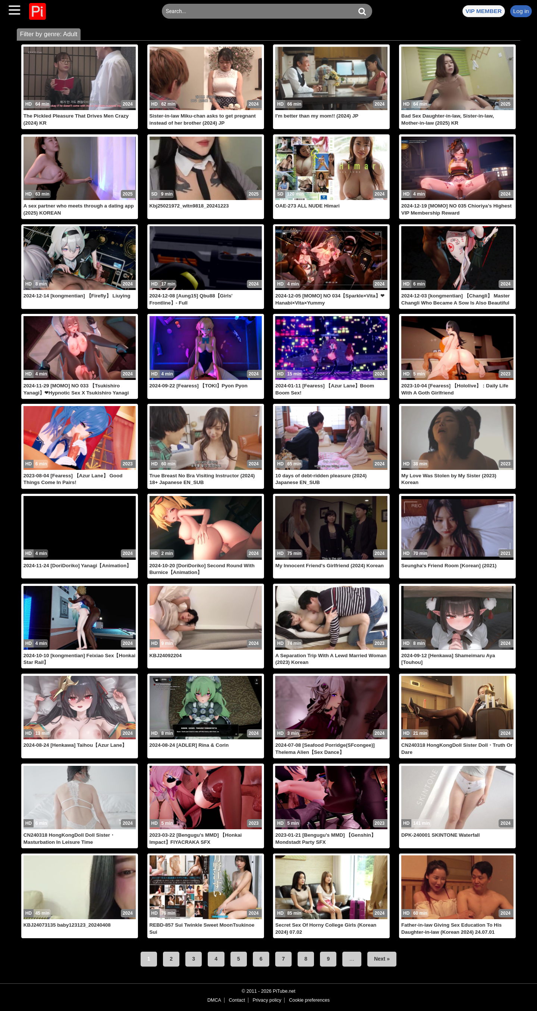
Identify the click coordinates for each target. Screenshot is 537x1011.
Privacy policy (266, 1000)
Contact (237, 1000)
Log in (521, 11)
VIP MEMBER (483, 11)
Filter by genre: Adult (48, 34)
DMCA (214, 1000)
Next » (382, 959)
